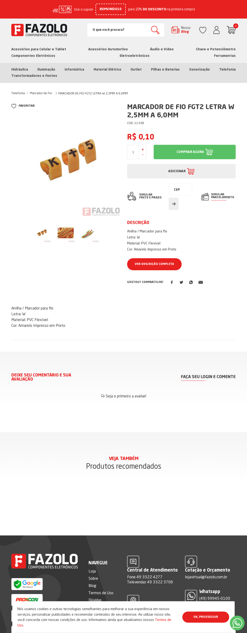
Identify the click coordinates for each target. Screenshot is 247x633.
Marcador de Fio (41, 93)
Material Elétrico (107, 69)
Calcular (173, 204)
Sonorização (199, 69)
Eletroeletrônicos (135, 56)
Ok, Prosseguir (205, 617)
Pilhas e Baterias (165, 69)
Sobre (93, 578)
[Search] (126, 30)
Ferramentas (225, 56)
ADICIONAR (177, 171)
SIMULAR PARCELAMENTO (222, 196)
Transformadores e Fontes (34, 76)
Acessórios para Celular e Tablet (38, 49)
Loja (92, 571)
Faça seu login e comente (208, 377)
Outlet (136, 69)
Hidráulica (19, 69)
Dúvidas (95, 600)
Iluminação (46, 69)
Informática (74, 69)
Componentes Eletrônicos (33, 56)
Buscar (155, 30)
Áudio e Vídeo (162, 49)
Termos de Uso (101, 593)
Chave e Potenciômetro (216, 49)
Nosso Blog (186, 29)
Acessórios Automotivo (108, 49)
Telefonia (227, 69)
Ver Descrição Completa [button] (154, 264)
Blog (92, 585)
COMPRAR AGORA (190, 152)
